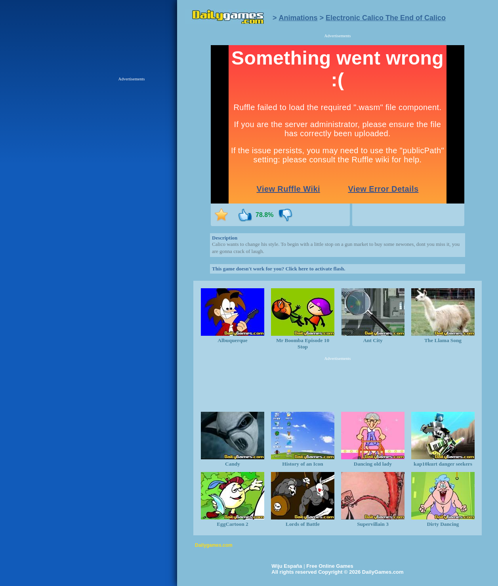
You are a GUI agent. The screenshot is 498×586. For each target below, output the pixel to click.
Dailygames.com (214, 545)
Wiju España (286, 566)
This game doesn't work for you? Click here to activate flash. (278, 269)
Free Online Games (329, 566)
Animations (298, 18)
